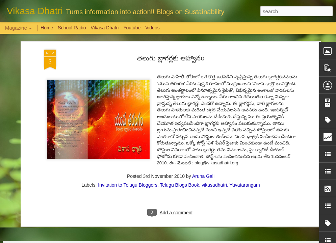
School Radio (72, 27)
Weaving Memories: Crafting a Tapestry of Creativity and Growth (54, 204)
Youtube (131, 27)
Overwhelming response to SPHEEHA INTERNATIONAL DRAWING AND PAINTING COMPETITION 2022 (295, 213)
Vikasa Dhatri (105, 27)
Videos (152, 27)
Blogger (189, 239)
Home (47, 27)
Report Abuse (209, 239)
